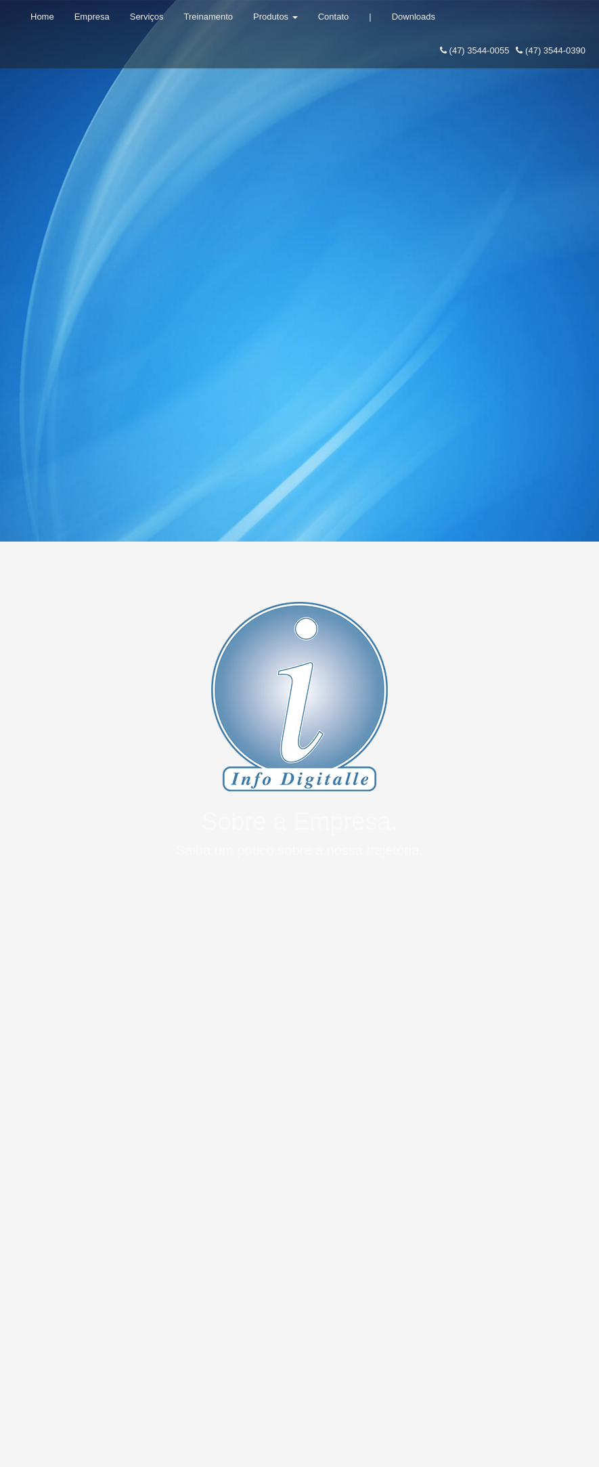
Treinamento (209, 17)
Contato (333, 17)
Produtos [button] (275, 17)
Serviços (147, 17)
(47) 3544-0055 (475, 50)
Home (42, 17)
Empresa (92, 17)
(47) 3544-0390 (550, 50)
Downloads (413, 17)
